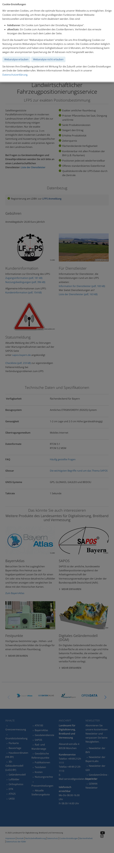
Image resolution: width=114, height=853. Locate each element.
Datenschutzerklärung (14, 74)
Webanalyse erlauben (16, 59)
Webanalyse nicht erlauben (48, 59)
